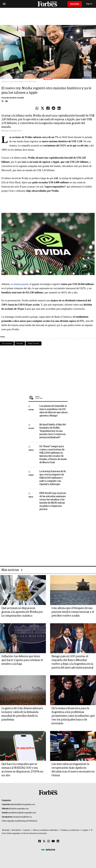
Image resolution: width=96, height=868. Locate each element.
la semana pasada (19, 284)
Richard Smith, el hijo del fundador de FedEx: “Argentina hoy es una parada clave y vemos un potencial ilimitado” (52, 431)
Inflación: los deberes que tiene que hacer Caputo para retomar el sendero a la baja (22, 660)
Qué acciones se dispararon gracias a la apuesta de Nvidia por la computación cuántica (22, 612)
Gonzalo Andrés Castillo (12, 98)
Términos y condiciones (70, 830)
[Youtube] (53, 841)
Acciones (7, 343)
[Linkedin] (58, 841)
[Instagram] (48, 841)
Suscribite (74, 4)
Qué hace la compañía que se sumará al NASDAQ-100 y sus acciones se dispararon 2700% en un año (22, 770)
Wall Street (33, 343)
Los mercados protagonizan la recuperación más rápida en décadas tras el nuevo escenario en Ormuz (73, 770)
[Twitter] (44, 841)
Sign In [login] (89, 4)
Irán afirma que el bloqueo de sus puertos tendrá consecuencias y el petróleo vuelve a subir (72, 612)
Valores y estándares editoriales (45, 830)
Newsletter (16, 830)
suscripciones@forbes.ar (22, 817)
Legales (85, 830)
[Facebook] (39, 841)
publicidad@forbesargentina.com (22, 804)
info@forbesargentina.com (19, 809)
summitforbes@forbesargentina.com (22, 813)
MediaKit (5, 830)
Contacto (26, 830)
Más (51, 397)
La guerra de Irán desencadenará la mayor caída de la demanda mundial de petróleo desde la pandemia (22, 714)
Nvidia (19, 343)
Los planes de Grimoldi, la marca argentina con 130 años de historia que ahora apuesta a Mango (53, 411)
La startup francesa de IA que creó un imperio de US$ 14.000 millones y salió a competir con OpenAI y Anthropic (52, 478)
